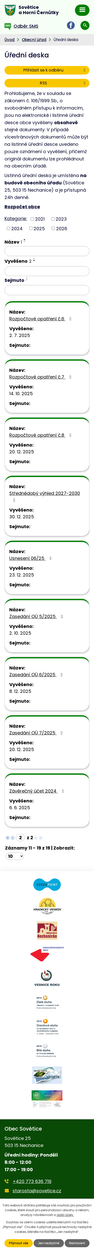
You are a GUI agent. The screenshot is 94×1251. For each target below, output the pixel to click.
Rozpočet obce (22, 207)
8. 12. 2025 (20, 691)
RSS (63, 83)
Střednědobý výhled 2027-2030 (44, 496)
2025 (39, 228)
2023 (61, 219)
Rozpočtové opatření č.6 (41, 319)
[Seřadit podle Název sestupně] (25, 242)
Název (13, 242)
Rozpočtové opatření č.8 (41, 435)
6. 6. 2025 (19, 807)
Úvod (10, 39)
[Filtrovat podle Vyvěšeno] (47, 271)
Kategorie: (16, 218)
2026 (61, 228)
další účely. (65, 1215)
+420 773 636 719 (32, 1181)
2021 (40, 219)
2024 (17, 228)
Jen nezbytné (48, 1243)
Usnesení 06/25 (31, 558)
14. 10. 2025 (21, 393)
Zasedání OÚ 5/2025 (37, 616)
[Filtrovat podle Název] (47, 251)
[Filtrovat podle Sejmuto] (47, 290)
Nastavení (77, 1243)
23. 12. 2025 (21, 575)
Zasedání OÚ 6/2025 (37, 674)
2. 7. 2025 (19, 335)
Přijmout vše (18, 1243)
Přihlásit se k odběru (55, 70)
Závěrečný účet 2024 (37, 791)
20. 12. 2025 (21, 452)
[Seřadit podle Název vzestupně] (25, 240)
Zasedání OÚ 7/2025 (37, 733)
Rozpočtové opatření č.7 (41, 377)
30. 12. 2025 (21, 517)
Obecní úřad (34, 39)
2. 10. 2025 (20, 633)
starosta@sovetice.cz (37, 1191)
